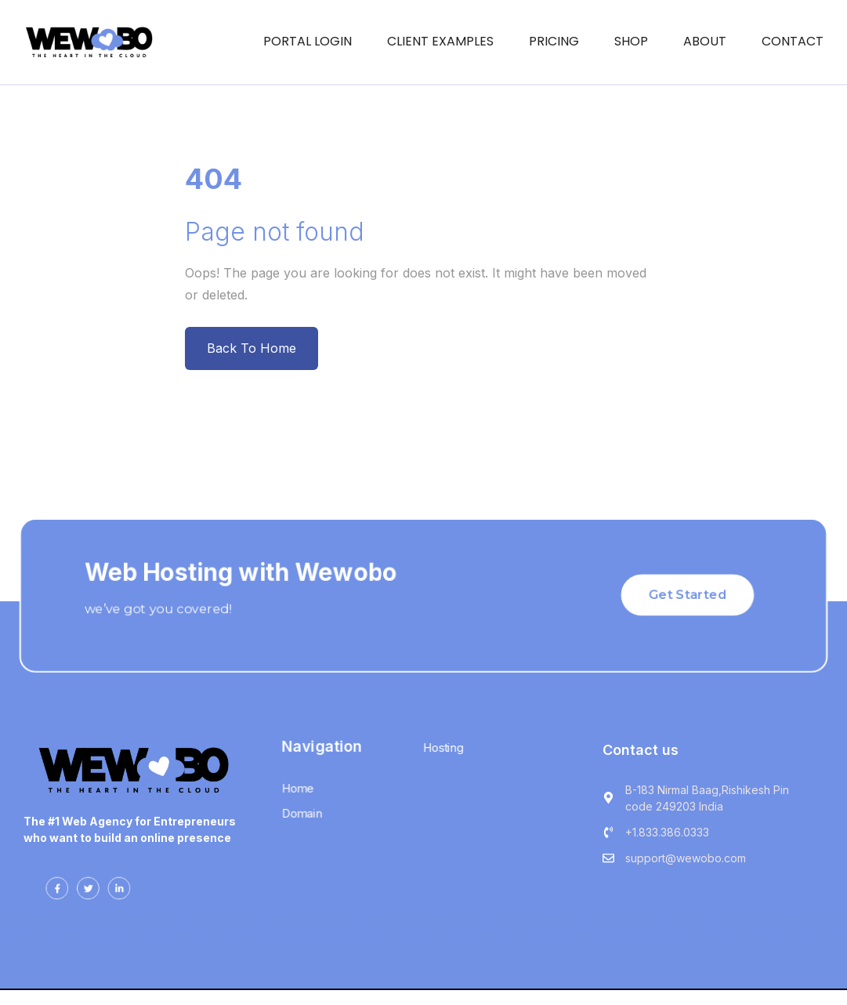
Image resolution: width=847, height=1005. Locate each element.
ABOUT (704, 41)
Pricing (554, 41)
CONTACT (792, 41)
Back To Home (251, 348)
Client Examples (440, 41)
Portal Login (307, 41)
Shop (631, 41)
